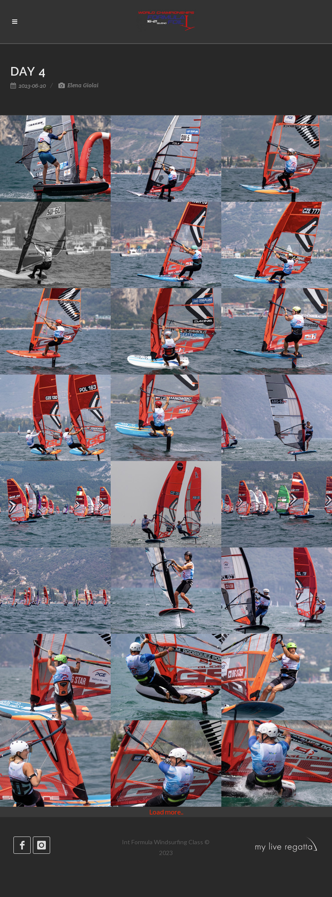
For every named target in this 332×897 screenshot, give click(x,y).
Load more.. (166, 812)
